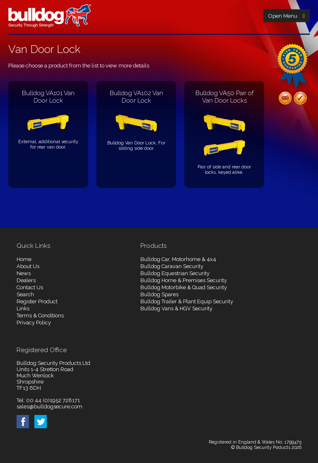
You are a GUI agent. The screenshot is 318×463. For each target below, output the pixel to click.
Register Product (37, 301)
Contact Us (30, 287)
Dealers (26, 280)
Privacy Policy (34, 322)
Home (24, 259)
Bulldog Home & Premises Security (183, 280)
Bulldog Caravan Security (171, 266)
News (24, 273)
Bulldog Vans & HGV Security (176, 308)
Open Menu (286, 16)
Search (25, 294)
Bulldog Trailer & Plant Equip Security (186, 301)
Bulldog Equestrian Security (175, 273)
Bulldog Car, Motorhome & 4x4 (178, 259)
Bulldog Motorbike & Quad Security (183, 287)
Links (23, 308)
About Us (28, 266)
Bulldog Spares (159, 294)
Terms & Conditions (40, 315)
